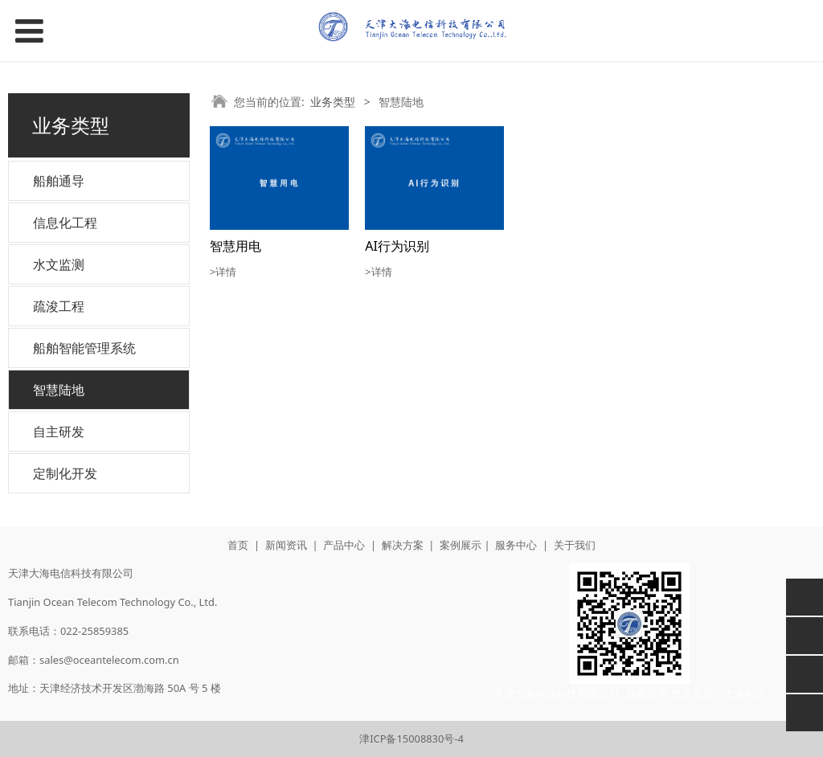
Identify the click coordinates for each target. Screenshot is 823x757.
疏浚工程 (58, 306)
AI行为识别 (397, 246)
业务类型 (332, 101)
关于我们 (575, 545)
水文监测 (58, 264)
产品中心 (344, 545)
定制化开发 (65, 473)
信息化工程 (65, 222)
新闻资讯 (286, 545)
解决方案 (403, 545)
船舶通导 (58, 181)
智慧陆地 (58, 390)
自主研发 (58, 431)
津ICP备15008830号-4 (411, 738)
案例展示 (460, 545)
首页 (237, 545)
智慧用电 (235, 246)
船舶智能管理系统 (84, 348)
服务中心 (516, 545)
